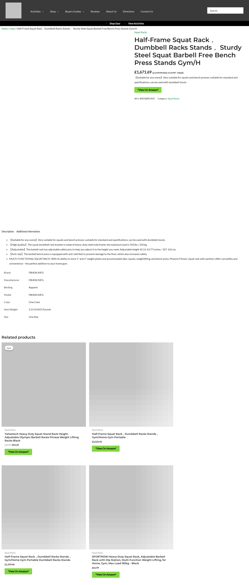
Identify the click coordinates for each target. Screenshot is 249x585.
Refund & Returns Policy (140, 530)
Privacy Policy (95, 530)
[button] (39, 12)
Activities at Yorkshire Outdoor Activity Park (33, 473)
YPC (170, 473)
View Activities (134, 23)
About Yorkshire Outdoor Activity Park (124, 520)
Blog (157, 530)
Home (5, 28)
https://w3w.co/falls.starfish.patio (124, 511)
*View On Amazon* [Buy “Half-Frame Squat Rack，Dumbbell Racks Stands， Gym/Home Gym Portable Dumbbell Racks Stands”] (145, 427)
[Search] (241, 10)
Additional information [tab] (29, 231)
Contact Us (124, 534)
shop (13, 28)
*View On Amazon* (148, 89)
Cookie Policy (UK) (115, 530)
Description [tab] (8, 231)
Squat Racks (141, 32)
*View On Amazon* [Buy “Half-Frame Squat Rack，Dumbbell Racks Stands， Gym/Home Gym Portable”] (83, 427)
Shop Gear (112, 23)
